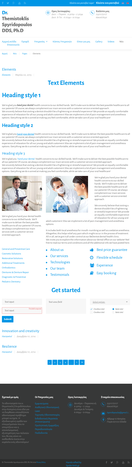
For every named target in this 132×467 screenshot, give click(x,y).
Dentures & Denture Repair (15, 272)
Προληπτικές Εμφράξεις (47, 425)
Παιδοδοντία (41, 433)
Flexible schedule (109, 257)
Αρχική (4, 54)
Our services (59, 256)
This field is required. (35, 309)
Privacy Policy (41, 462)
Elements (6, 75)
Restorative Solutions (12, 258)
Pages (24, 54)
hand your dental (25, 134)
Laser (37, 411)
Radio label (119, 309)
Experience (105, 265)
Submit (7, 319)
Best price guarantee (112, 250)
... (71, 362)
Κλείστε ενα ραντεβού (107, 3)
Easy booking (106, 273)
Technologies (60, 262)
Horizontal (7, 334)
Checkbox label (99, 309)
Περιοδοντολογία (43, 429)
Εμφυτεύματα (41, 403)
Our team (57, 268)
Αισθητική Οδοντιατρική (47, 407)
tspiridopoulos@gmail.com (118, 410)
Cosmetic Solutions (11, 253)
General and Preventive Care (16, 249)
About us (57, 250)
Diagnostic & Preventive (14, 277)
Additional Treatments (13, 263)
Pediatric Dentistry (11, 281)
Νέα (15, 54)
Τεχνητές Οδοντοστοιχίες (47, 414)
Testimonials (59, 275)
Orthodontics (8, 267)
